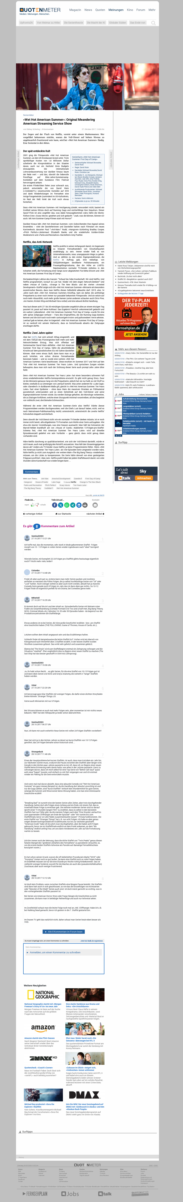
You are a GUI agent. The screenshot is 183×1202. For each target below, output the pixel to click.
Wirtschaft (62, 1175)
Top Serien (150, 1187)
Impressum (144, 1183)
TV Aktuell (32, 1187)
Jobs (142, 1173)
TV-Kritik (102, 1173)
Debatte (102, 1171)
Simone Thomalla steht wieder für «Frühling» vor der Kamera (137, 286)
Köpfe (61, 1179)
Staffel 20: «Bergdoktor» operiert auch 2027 (135, 279)
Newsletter (21, 1173)
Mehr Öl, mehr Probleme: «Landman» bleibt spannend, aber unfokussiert (135, 386)
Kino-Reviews (104, 1175)
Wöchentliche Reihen (86, 1171)
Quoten (100, 10)
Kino (130, 10)
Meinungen (116, 10)
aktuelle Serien (115, 1187)
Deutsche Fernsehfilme (138, 1187)
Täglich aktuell (84, 1175)
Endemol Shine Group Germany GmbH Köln (133, 400)
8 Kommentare (47, 129)
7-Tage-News (22, 1177)
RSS (19, 1171)
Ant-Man (44, 478)
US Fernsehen (61, 1187)
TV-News (62, 1171)
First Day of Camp (92, 478)
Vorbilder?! (48, 488)
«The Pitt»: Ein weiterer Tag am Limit (135, 359)
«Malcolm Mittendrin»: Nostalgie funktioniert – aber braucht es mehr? (133, 380)
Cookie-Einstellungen (148, 1181)
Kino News (24, 1187)
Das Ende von (137, 22)
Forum (140, 10)
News (88, 10)
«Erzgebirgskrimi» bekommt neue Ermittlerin (136, 290)
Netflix (56, 259)
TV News (69, 1187)
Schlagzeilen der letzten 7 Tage (130, 293)
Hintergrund (42, 1171)
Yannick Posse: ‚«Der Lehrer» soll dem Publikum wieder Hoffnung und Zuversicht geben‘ (137, 272)
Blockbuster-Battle (126, 1177)
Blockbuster (96, 1187)
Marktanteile (83, 1173)
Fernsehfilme (105, 1187)
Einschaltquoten (78, 1187)
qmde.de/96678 (98, 495)
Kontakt (143, 1175)
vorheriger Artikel (32, 513)
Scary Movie (65, 485)
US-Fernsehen (63, 1181)
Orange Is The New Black (90, 482)
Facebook (21, 1179)
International (63, 1177)
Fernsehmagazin (41, 1187)
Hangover (28, 482)
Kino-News (123, 1171)
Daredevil (78, 478)
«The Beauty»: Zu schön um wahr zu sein (135, 374)
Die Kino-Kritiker (125, 1173)
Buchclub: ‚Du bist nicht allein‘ (130, 276)
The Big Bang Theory (32, 488)
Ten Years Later (79, 485)
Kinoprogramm (125, 1187)
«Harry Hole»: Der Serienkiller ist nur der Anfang (136, 354)
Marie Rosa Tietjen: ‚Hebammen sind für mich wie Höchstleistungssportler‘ (136, 266)
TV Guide (88, 1187)
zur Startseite (63, 513)
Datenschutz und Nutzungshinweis (146, 1178)
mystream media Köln (135, 423)
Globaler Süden (117, 22)
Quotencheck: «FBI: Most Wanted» (132, 282)
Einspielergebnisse (126, 1175)
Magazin (75, 10)
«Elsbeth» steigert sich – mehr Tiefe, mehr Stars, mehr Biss (135, 363)
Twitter (20, 1181)
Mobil (20, 1175)
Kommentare (31, 471)
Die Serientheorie (73, 22)
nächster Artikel (95, 513)
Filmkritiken (52, 1187)
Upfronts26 (26, 22)
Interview (41, 1175)
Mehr (152, 10)
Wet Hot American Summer (68, 488)
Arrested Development (61, 478)
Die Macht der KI (96, 22)
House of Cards (41, 482)
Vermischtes (63, 1173)
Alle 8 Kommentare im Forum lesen (63, 931)
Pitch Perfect (50, 485)
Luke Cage (56, 482)
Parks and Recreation (33, 485)
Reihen (41, 1173)
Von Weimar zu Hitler (48, 22)
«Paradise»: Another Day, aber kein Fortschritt (134, 369)
